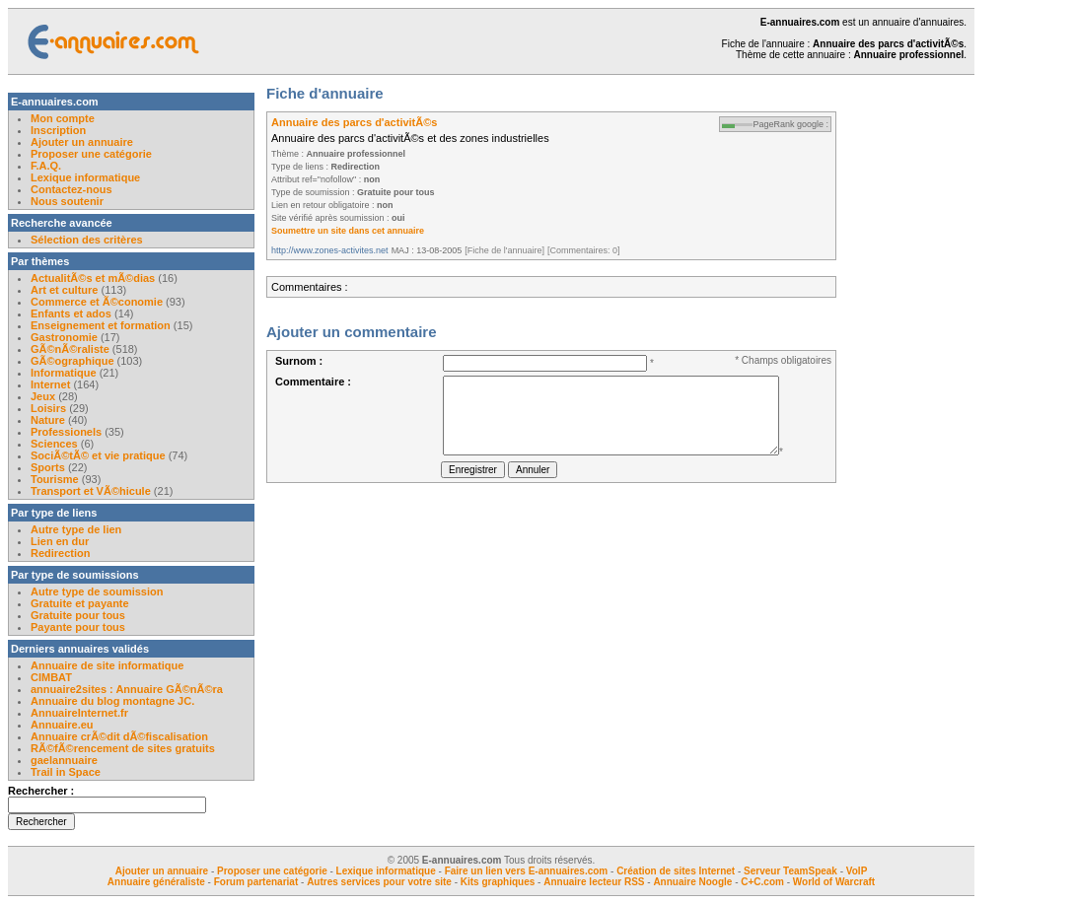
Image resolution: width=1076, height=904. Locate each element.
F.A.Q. (46, 166)
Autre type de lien (76, 529)
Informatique (64, 373)
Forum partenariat (256, 881)
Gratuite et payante (80, 603)
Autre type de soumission (97, 591)
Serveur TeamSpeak (790, 871)
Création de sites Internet (675, 871)
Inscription (58, 130)
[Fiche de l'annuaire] (504, 250)
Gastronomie (64, 337)
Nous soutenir (67, 201)
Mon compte (63, 118)
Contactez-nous (71, 189)
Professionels (66, 432)
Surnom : (299, 361)
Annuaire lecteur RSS (595, 881)
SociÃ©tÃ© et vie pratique (98, 455)
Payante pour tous (78, 627)
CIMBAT (51, 677)
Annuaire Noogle (692, 881)
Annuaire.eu (62, 724)
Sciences (54, 444)
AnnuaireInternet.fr (79, 713)
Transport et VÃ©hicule (91, 491)
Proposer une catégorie (91, 154)
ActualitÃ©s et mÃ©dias (93, 278)
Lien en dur (60, 541)
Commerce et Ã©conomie (97, 302)
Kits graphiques (498, 881)
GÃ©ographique (72, 361)
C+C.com (762, 881)
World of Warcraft (834, 881)
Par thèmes (40, 261)
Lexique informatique (85, 177)
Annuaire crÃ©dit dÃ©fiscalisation (119, 736)
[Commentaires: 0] (583, 250)
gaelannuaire (64, 760)
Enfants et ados (71, 313)
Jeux (43, 396)
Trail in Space (66, 772)
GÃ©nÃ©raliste (70, 349)
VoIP (856, 871)
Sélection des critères (87, 239)
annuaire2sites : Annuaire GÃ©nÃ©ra (127, 689)
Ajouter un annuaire (82, 142)
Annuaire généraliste (156, 881)
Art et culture (64, 290)
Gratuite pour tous (78, 615)
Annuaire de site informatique (107, 665)
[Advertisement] (915, 388)
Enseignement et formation (101, 325)
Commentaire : (313, 381)
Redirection (61, 553)
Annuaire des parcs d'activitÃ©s (354, 122)
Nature (48, 420)
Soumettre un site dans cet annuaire (347, 231)
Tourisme (55, 479)
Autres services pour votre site (379, 881)
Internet (52, 384)
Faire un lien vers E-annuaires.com (527, 871)
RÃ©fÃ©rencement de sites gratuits (123, 748)
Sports (48, 467)
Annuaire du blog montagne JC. (112, 701)
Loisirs (48, 408)
